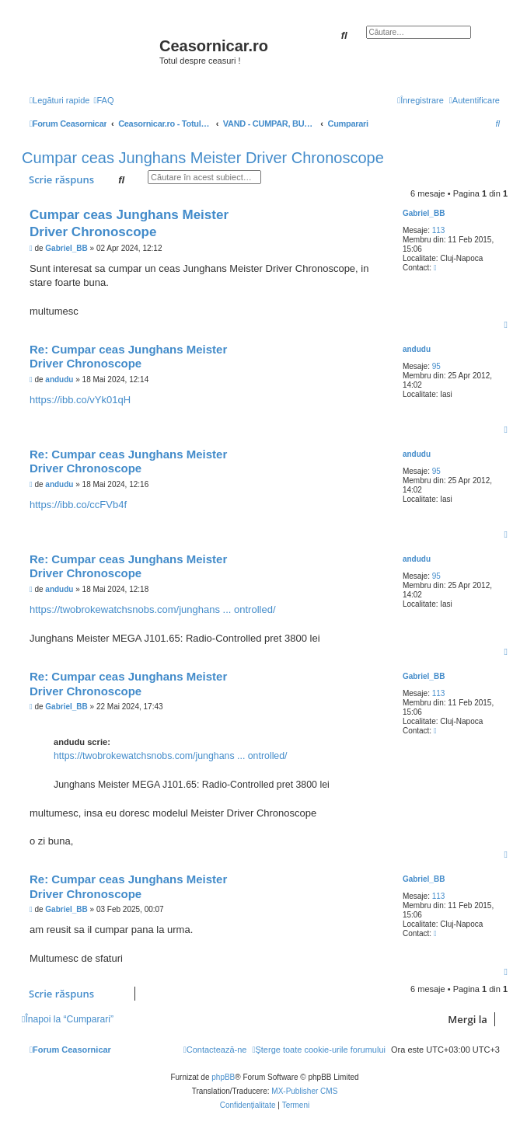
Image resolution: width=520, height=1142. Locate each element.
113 (438, 230)
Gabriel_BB (424, 213)
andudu (417, 349)
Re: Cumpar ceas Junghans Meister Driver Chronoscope (128, 357)
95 (436, 366)
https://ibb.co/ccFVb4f (78, 504)
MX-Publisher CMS (304, 1091)
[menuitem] (103, 100)
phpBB (223, 1077)
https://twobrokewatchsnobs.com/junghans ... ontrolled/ (153, 609)
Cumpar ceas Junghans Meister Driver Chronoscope (203, 157)
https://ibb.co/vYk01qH (80, 400)
